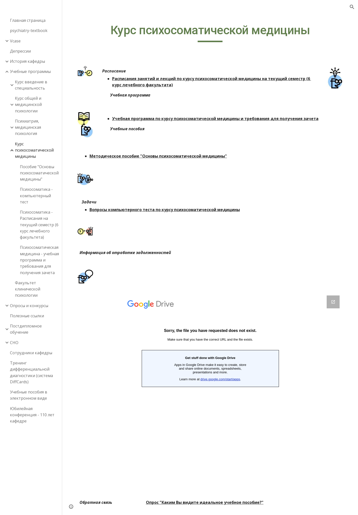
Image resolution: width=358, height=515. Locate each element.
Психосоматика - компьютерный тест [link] (36, 196)
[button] (352, 7)
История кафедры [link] (27, 61)
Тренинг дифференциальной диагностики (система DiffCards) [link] (31, 372)
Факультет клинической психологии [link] (27, 289)
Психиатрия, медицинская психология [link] (28, 127)
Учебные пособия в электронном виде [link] (28, 395)
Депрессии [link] (20, 51)
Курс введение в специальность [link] (31, 85)
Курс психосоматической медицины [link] (34, 150)
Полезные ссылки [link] (27, 316)
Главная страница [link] (27, 20)
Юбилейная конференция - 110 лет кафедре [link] (32, 415)
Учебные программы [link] (30, 71)
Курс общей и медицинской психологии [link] (28, 105)
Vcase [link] (15, 41)
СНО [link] (14, 342)
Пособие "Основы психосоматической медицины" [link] (39, 173)
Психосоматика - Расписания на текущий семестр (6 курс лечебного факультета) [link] (39, 224)
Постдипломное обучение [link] (26, 329)
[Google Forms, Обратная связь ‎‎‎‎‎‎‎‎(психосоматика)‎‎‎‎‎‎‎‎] (210, 395)
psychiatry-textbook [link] (28, 30)
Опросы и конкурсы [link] (29, 305)
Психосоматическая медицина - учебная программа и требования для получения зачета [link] (39, 260)
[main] (210, 32)
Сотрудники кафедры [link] (31, 352)
